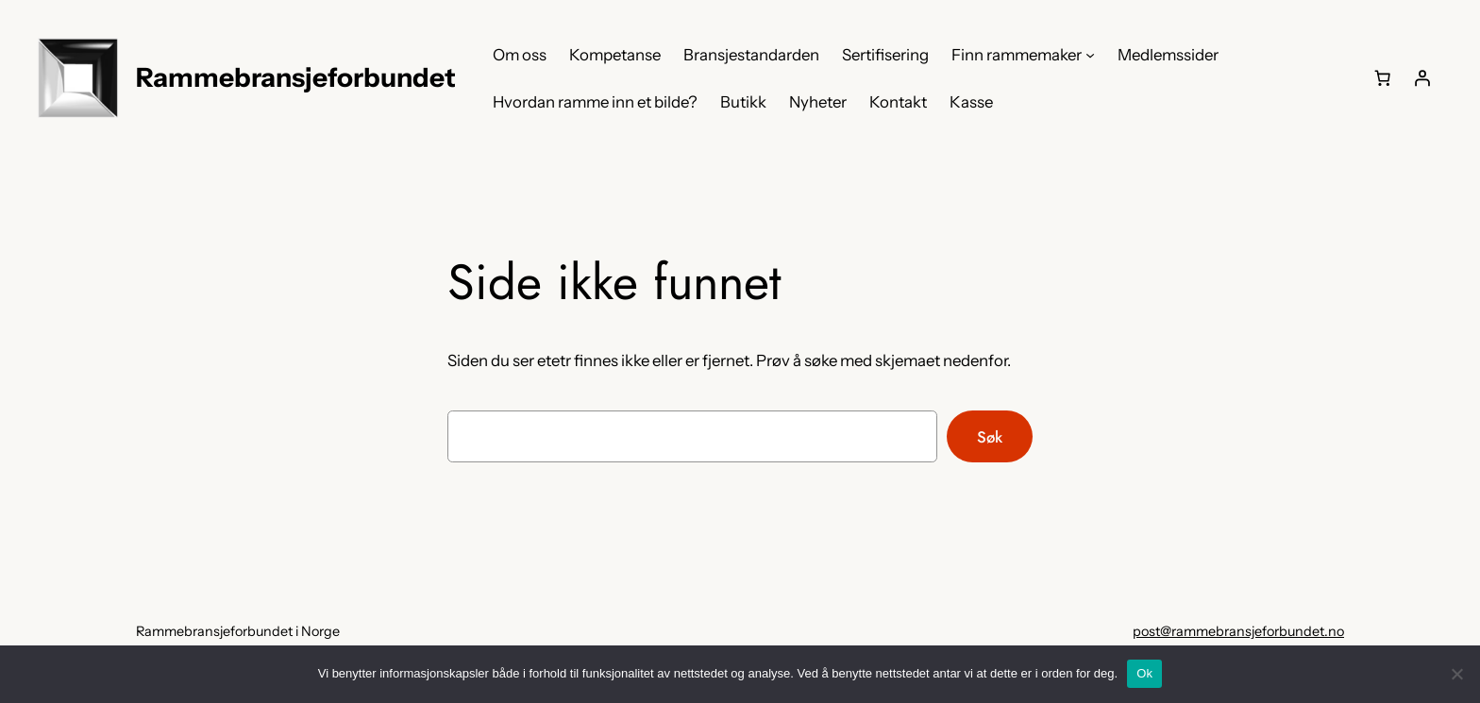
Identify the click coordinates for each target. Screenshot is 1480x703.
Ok (1144, 673)
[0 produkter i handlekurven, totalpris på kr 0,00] (1383, 78)
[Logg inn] (1422, 78)
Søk (989, 437)
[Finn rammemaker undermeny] (1090, 54)
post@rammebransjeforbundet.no (1238, 631)
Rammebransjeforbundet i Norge (238, 631)
